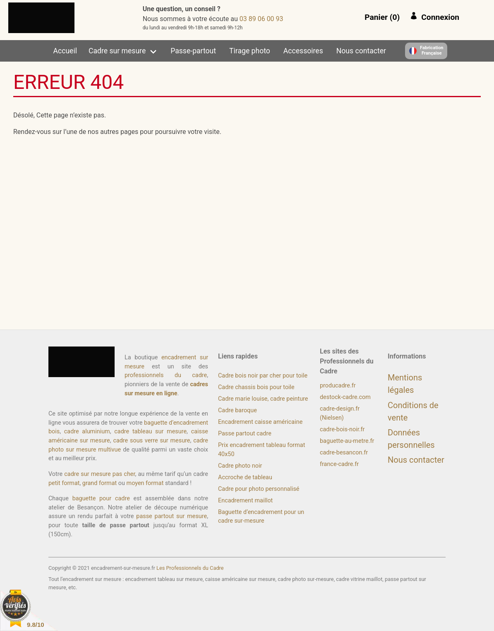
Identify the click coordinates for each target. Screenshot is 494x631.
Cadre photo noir (240, 465)
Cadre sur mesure (117, 51)
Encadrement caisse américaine (260, 421)
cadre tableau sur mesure (150, 431)
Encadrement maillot (245, 500)
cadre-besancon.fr (344, 452)
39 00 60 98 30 (261, 19)
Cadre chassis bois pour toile (256, 387)
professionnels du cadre (166, 375)
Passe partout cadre (244, 433)
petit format (63, 483)
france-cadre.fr (339, 464)
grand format (99, 483)
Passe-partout (193, 51)
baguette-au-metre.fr (347, 441)
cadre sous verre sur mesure (151, 440)
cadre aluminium (87, 431)
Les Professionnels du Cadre (190, 568)
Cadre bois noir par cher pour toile (262, 375)
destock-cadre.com (345, 397)
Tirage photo (249, 51)
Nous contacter (361, 51)
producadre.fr (338, 385)
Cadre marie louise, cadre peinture (263, 398)
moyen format (145, 483)
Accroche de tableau (245, 477)
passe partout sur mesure (171, 516)
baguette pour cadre (101, 498)
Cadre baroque (237, 410)
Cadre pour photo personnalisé (258, 488)
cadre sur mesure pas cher (99, 474)
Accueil (65, 51)
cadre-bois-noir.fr (342, 429)
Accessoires (303, 51)
